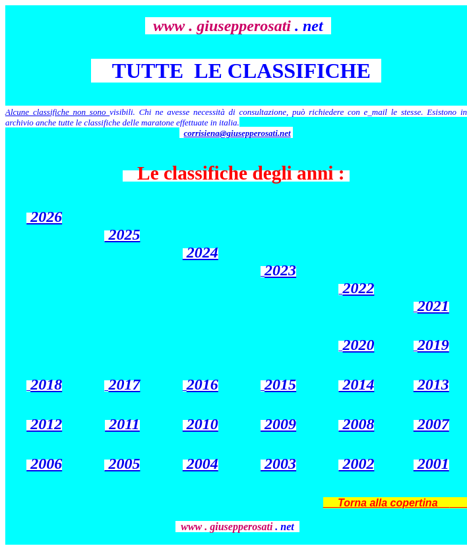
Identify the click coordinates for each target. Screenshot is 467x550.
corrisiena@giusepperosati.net (237, 133)
